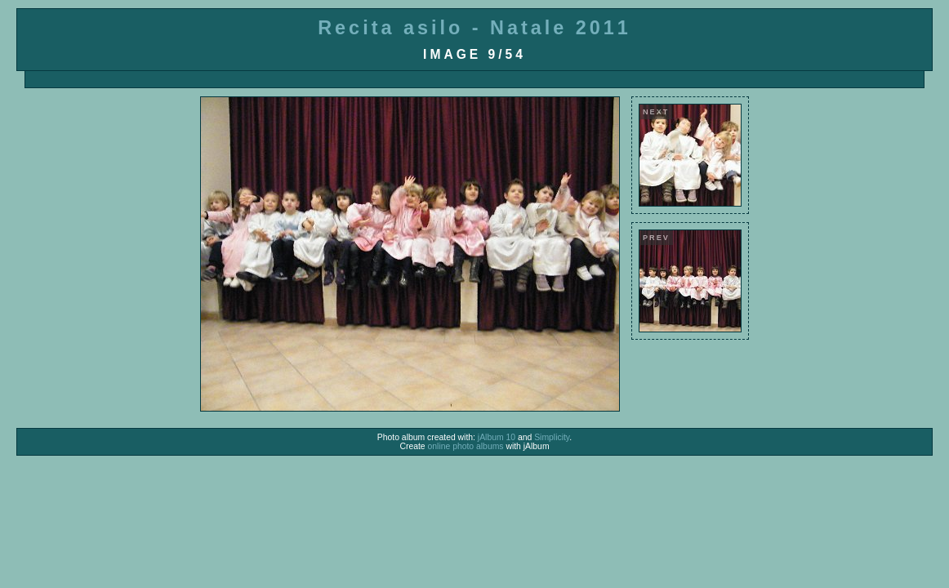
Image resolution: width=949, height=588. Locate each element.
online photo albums (466, 446)
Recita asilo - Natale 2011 (474, 27)
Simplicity (551, 437)
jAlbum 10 (496, 437)
